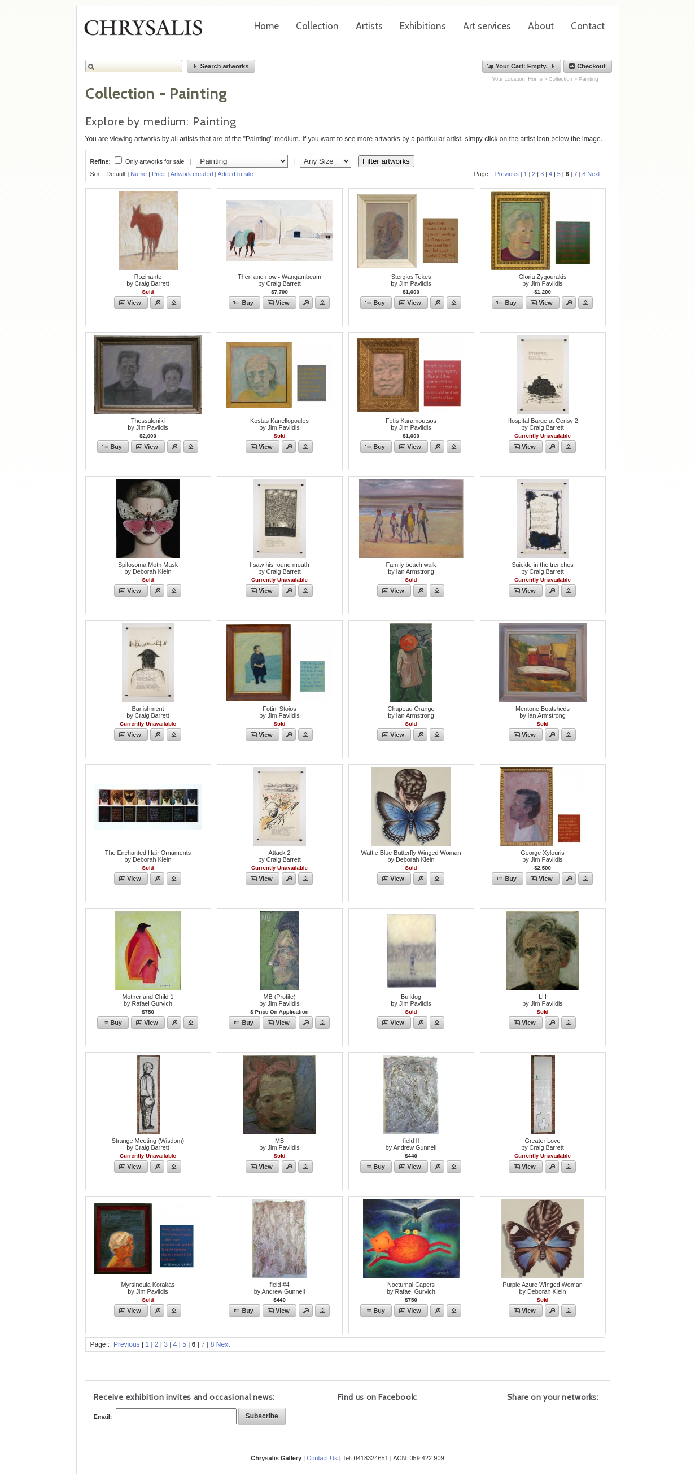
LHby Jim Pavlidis (542, 1000)
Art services (487, 26)
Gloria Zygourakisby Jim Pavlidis (543, 280)
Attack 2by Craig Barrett (279, 856)
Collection (317, 26)
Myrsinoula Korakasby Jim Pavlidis (148, 1288)
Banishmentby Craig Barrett (147, 712)
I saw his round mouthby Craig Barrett (279, 568)
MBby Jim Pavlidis (279, 1144)
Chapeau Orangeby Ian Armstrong (411, 712)
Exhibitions (423, 26)
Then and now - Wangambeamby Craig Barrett (279, 280)
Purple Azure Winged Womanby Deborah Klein (542, 1288)
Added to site (235, 174)
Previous (507, 174)
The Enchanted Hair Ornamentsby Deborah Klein (148, 856)
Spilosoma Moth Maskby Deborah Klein (148, 568)
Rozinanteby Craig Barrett (147, 280)
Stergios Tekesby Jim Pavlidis (411, 280)
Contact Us (322, 1458)
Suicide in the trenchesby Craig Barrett (542, 568)
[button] (221, 66)
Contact (588, 26)
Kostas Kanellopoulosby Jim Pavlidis (279, 424)
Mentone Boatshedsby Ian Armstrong (542, 712)
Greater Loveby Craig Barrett (542, 1144)
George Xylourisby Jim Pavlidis (542, 856)
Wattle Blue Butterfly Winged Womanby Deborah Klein (411, 856)
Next (593, 174)
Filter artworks (386, 161)
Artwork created (192, 174)
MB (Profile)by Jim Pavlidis (279, 1000)
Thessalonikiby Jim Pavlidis (148, 424)
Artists (369, 26)
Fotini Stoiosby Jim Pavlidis (279, 712)
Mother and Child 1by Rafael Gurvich (147, 1000)
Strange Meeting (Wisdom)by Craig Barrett (148, 1144)
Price (159, 174)
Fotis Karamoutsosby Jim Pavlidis (411, 424)
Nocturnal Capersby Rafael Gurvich (411, 1288)
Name (138, 174)
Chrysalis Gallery (147, 31)
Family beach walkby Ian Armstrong (411, 568)
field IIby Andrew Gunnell (411, 1144)
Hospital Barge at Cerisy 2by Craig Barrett (542, 424)
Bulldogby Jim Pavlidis (411, 1000)
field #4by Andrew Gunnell (279, 1288)
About (541, 26)
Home (266, 26)
